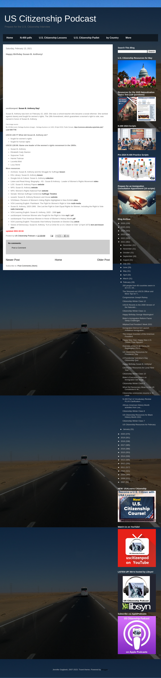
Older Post (103, 259)
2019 (123, 437)
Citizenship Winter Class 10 (134, 374)
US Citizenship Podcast (50, 18)
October (126, 252)
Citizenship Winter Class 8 (134, 411)
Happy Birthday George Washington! (138, 314)
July (125, 264)
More (128, 37)
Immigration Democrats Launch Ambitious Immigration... (136, 329)
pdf (72, 215)
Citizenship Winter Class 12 (134, 301)
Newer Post (13, 259)
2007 (123, 482)
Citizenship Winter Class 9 (134, 383)
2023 (123, 234)
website (41, 184)
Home (9, 37)
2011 (123, 467)
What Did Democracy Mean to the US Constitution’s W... (138, 388)
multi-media (76, 203)
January (126, 429)
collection (49, 178)
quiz (59, 212)
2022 (123, 238)
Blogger (104, 669)
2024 (123, 231)
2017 (123, 445)
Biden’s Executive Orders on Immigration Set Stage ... (135, 378)
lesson (62, 172)
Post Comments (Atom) (27, 266)
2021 (123, 242)
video (96, 181)
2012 (123, 463)
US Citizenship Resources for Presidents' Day (135, 353)
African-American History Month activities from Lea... (136, 406)
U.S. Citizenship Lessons (53, 37)
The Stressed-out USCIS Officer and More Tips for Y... (138, 292)
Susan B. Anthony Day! (29, 108)
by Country (112, 37)
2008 (123, 478)
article (76, 222)
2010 (123, 471)
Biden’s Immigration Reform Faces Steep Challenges (137, 319)
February (127, 282)
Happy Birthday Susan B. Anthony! (137, 364)
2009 (123, 475)
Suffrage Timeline (49, 194)
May (125, 271)
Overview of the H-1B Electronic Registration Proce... (136, 347)
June (125, 267)
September (128, 256)
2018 (123, 441)
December (127, 245)
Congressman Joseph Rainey (135, 297)
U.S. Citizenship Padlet (86, 37)
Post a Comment (19, 248)
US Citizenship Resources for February (139, 424)
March (126, 278)
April (125, 275)
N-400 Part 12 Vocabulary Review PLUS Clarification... (137, 400)
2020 (123, 434)
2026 (123, 223)
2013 (123, 460)
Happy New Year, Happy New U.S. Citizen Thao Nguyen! (137, 341)
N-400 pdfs (26, 37)
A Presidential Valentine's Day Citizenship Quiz (135, 359)
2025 (123, 227)
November (127, 249)
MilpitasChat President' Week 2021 (137, 324)
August (126, 260)
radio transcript (17, 209)
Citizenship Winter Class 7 (134, 421)
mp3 (67, 215)
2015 (123, 452)
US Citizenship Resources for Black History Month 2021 (138, 416)
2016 (123, 449)
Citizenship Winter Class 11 (134, 311)
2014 (123, 456)
